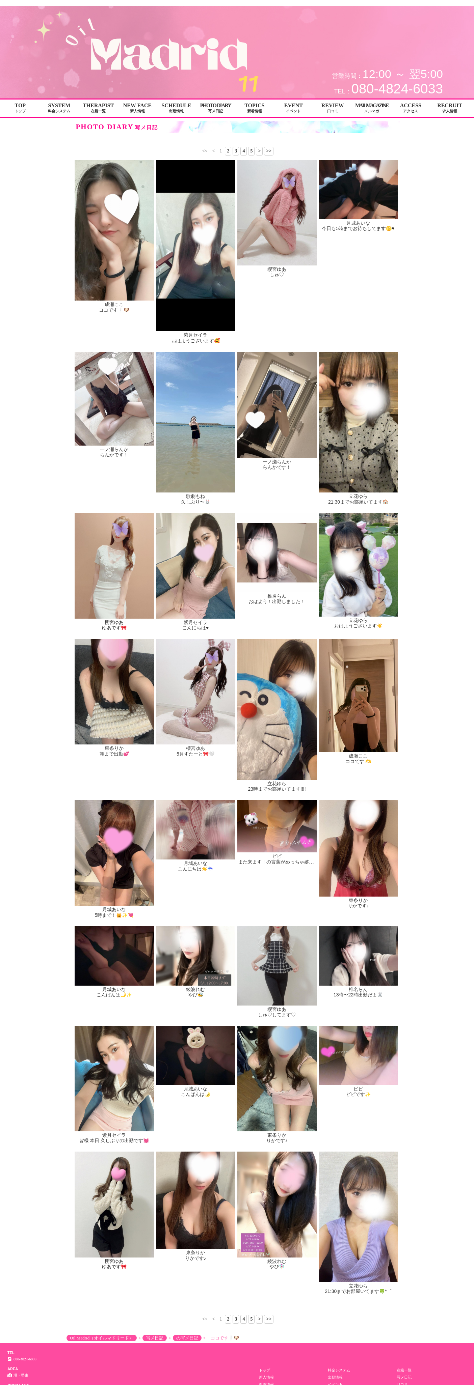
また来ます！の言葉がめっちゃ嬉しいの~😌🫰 (287, 809)
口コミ (402, 1069)
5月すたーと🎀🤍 (195, 754)
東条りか (114, 748)
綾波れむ (195, 930)
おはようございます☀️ (358, 625)
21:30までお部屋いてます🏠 (358, 502)
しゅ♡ (277, 274)
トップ (264, 1054)
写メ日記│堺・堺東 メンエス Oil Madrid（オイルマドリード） (418, 2)
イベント (335, 1069)
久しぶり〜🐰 (195, 502)
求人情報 (404, 1076)
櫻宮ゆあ (276, 269)
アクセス (335, 1076)
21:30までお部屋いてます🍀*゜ (358, 976)
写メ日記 (404, 1061)
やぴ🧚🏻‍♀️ (277, 976)
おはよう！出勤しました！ (276, 601)
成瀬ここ (114, 304)
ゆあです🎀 (114, 627)
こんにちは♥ (195, 627)
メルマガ (266, 1076)
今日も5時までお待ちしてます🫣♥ (358, 228)
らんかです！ (114, 454)
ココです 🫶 (358, 761)
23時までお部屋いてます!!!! (277, 789)
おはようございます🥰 (196, 340)
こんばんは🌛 (195, 955)
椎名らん (276, 596)
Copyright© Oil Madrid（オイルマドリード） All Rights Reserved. (237, 1132)
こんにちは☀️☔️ (195, 809)
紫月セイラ (195, 335)
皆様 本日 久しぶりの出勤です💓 (114, 955)
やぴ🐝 (195, 935)
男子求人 (266, 1083)
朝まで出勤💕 (114, 754)
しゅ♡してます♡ (277, 935)
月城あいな (358, 223)
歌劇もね (195, 496)
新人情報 (266, 1061)
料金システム (339, 1054)
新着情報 (266, 1069)
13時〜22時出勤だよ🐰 (358, 935)
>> (268, 150)
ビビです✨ (358, 955)
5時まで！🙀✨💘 (114, 915)
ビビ (277, 804)
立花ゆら (358, 496)
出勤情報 (335, 1061)
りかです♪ (358, 809)
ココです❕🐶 (114, 310)
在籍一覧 (404, 1054)
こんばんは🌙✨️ (114, 935)
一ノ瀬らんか (114, 449)
